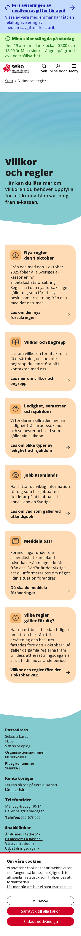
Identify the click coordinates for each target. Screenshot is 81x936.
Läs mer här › (16, 789)
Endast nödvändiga (40, 921)
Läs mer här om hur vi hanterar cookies (39, 886)
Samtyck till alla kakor (40, 911)
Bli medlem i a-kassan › (24, 839)
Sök (44, 68)
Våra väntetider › (19, 843)
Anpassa (40, 900)
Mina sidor (58, 68)
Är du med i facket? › (22, 834)
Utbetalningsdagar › (22, 848)
